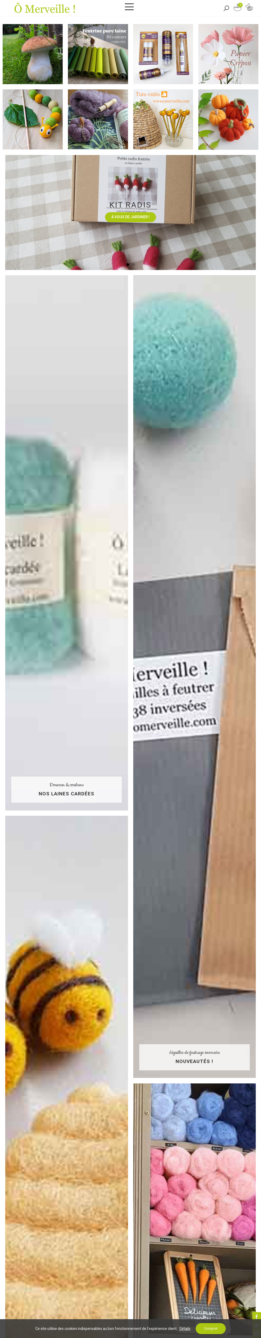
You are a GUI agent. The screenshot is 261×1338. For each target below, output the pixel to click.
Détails (184, 1328)
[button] (127, 264)
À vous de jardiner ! (130, 217)
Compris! (211, 1328)
